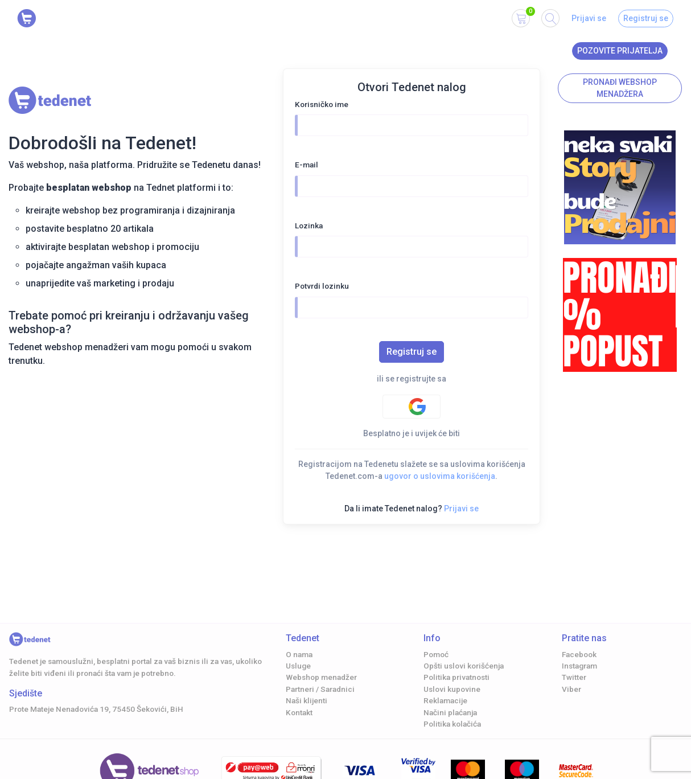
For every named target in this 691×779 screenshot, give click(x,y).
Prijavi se (588, 18)
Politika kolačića (452, 723)
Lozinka (309, 225)
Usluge (298, 665)
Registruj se (645, 18)
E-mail (306, 164)
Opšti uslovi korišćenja (463, 665)
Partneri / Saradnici (320, 689)
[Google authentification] (411, 407)
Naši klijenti (306, 700)
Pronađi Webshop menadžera (620, 88)
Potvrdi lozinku (322, 285)
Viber (571, 689)
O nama (299, 654)
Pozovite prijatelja (620, 50)
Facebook (579, 654)
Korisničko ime (321, 104)
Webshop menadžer (321, 677)
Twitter (574, 677)
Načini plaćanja (450, 712)
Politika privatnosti (456, 677)
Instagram (579, 665)
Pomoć (436, 654)
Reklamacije (445, 700)
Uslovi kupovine (451, 689)
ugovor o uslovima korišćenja (439, 476)
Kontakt (299, 712)
